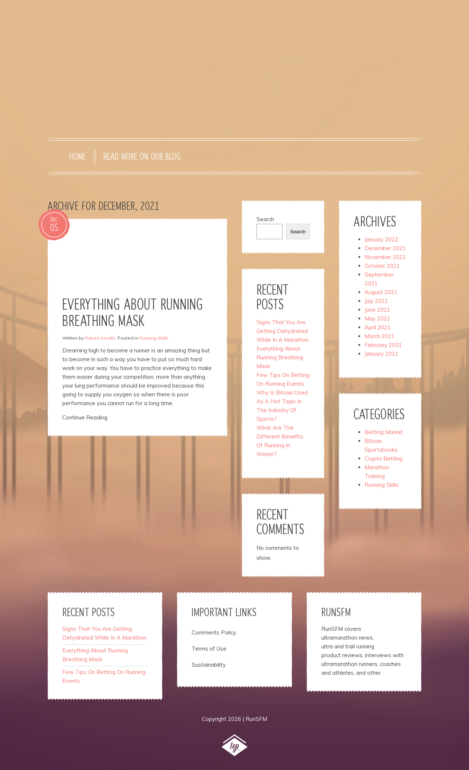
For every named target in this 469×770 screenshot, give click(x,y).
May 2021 (377, 318)
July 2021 (376, 300)
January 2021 (381, 353)
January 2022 (381, 239)
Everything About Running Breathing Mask (279, 357)
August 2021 (381, 292)
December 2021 (385, 248)
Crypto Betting (383, 458)
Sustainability (209, 664)
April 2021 (378, 327)
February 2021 (383, 344)
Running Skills (154, 338)
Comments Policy (214, 632)
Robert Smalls (100, 338)
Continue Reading (84, 417)
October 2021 (382, 265)
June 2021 (377, 309)
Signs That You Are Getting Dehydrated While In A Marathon (282, 331)
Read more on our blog (141, 157)
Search (265, 219)
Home (77, 157)
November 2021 (385, 256)
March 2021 (380, 336)
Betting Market (384, 432)
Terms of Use (209, 648)
